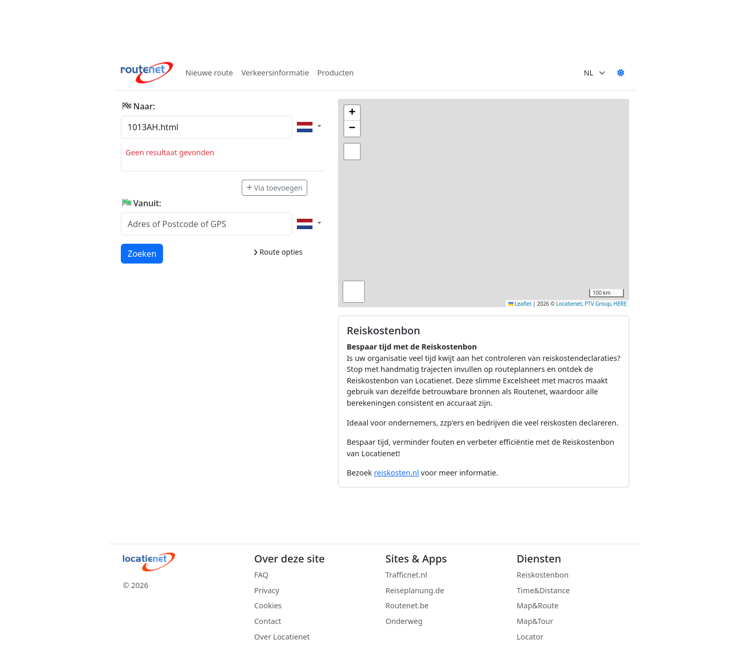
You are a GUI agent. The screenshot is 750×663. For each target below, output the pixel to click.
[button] (352, 113)
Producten (335, 73)
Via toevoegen (274, 188)
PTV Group (598, 303)
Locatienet (569, 303)
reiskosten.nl (396, 473)
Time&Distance (543, 590)
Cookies (268, 605)
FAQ (261, 575)
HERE (620, 303)
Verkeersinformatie (275, 73)
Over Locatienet (282, 637)
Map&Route (537, 605)
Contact (267, 621)
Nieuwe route (209, 73)
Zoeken (142, 253)
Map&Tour (535, 621)
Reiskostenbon (543, 575)
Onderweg (403, 621)
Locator (530, 637)
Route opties (278, 252)
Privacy (266, 590)
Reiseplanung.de (414, 590)
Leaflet (520, 303)
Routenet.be (407, 605)
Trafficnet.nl (406, 575)
